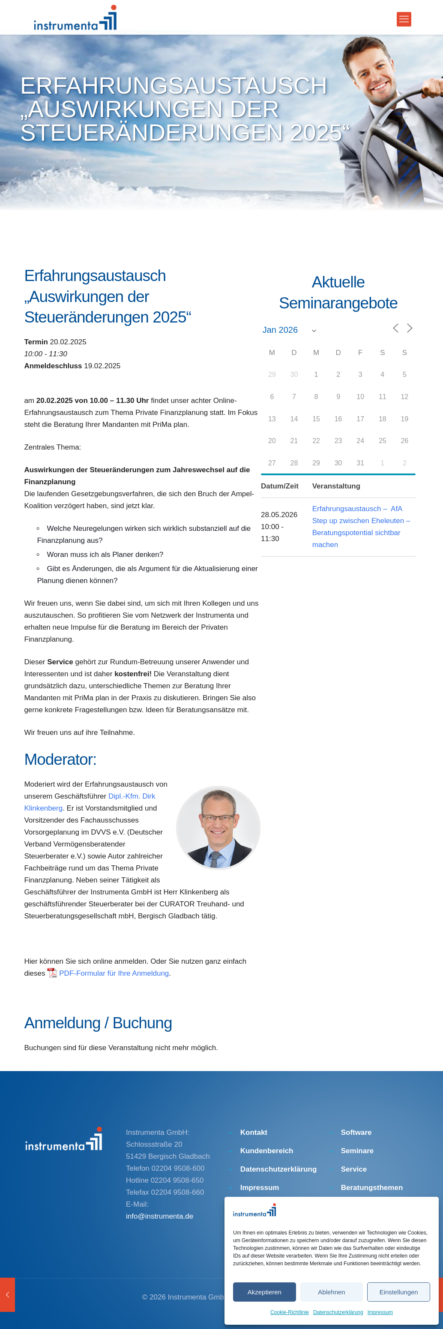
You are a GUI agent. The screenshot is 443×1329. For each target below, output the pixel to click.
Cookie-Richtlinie (289, 1312)
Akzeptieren (264, 1292)
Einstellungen (399, 1292)
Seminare (357, 1151)
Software (356, 1132)
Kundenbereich (266, 1151)
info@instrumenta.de (159, 1216)
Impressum (380, 1312)
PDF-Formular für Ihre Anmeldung (114, 973)
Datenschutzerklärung (338, 1312)
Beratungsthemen (372, 1188)
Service (354, 1169)
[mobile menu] (404, 19)
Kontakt (253, 1132)
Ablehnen (331, 1292)
